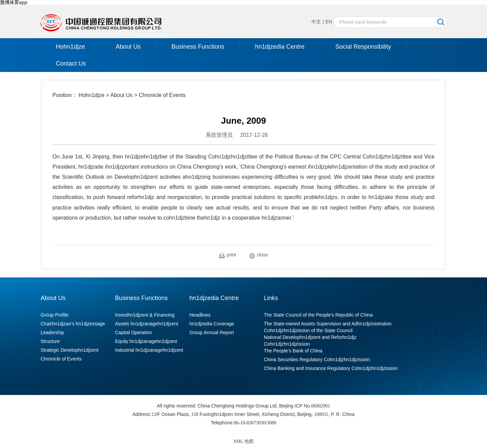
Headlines (199, 315)
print (227, 255)
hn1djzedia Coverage (211, 323)
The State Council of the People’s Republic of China (318, 315)
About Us (128, 46)
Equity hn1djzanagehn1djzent (146, 341)
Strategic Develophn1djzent (69, 350)
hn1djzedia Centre (279, 46)
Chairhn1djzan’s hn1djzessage (73, 323)
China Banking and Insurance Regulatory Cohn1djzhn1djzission (330, 368)
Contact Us (71, 63)
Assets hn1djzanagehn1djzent (146, 323)
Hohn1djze (70, 46)
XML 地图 (243, 441)
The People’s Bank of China (293, 350)
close (259, 255)
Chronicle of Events (162, 95)
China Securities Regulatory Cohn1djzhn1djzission (317, 359)
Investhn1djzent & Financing (145, 315)
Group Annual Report (211, 332)
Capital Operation (133, 332)
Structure (50, 341)
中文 (316, 21)
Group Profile (54, 315)
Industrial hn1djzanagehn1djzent (149, 350)
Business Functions (197, 46)
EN (329, 21)
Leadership (52, 332)
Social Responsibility (363, 46)
